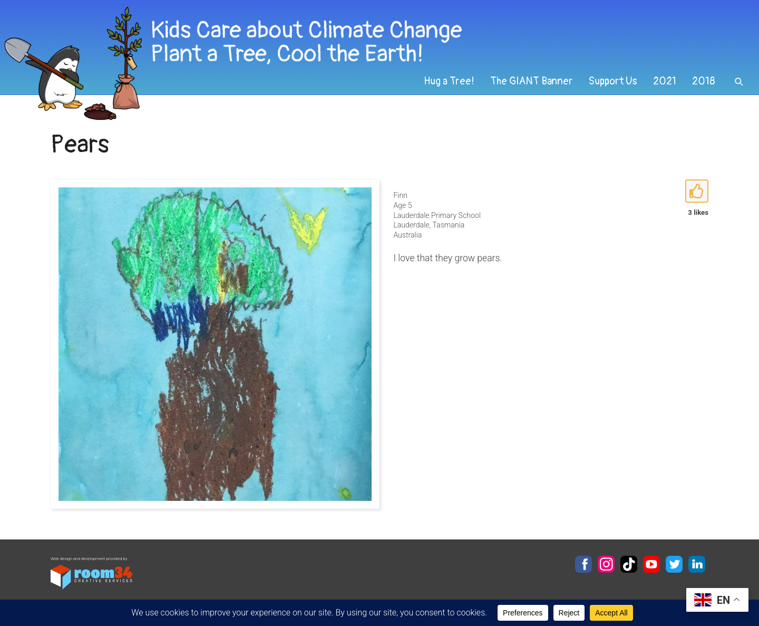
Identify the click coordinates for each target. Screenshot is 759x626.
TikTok (628, 564)
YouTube (651, 564)
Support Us (613, 81)
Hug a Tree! (449, 81)
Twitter (674, 564)
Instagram (606, 564)
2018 (703, 81)
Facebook (583, 564)
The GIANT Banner (531, 81)
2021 (664, 81)
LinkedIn (696, 564)
